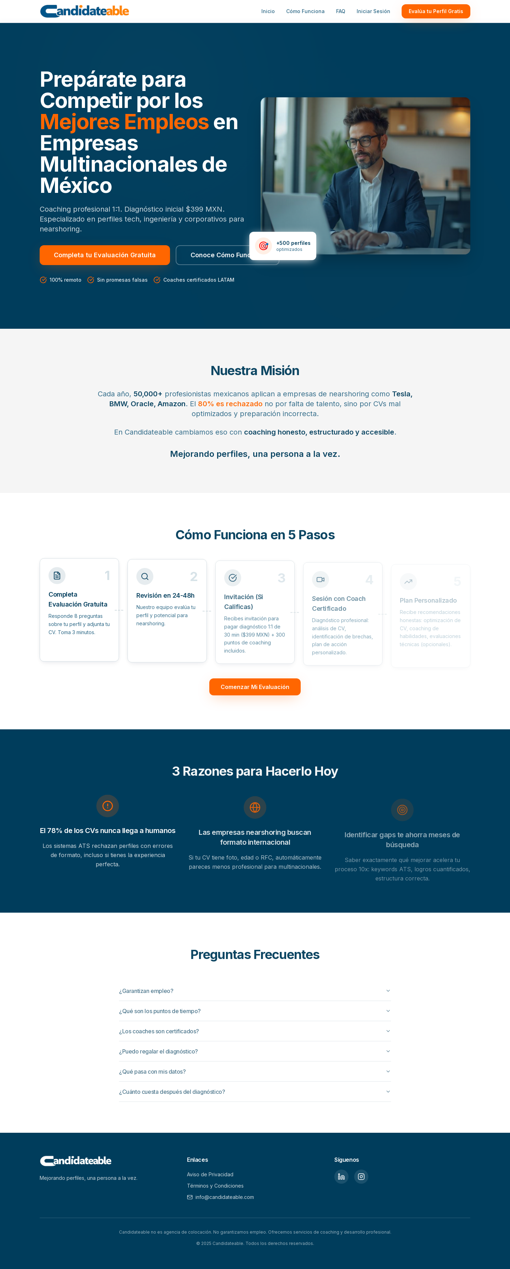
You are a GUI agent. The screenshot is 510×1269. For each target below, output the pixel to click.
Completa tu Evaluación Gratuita (105, 255)
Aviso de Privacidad (210, 1174)
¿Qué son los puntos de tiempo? (255, 1013)
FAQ (340, 11)
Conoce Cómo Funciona (228, 255)
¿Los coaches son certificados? (255, 1033)
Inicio (268, 11)
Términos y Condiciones (215, 1186)
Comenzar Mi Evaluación (255, 686)
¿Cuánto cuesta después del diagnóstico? (255, 1094)
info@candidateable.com (220, 1197)
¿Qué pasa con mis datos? (255, 1074)
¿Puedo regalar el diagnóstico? (255, 1053)
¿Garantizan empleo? (255, 993)
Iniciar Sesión (373, 11)
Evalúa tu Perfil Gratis (436, 11)
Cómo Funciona (305, 11)
